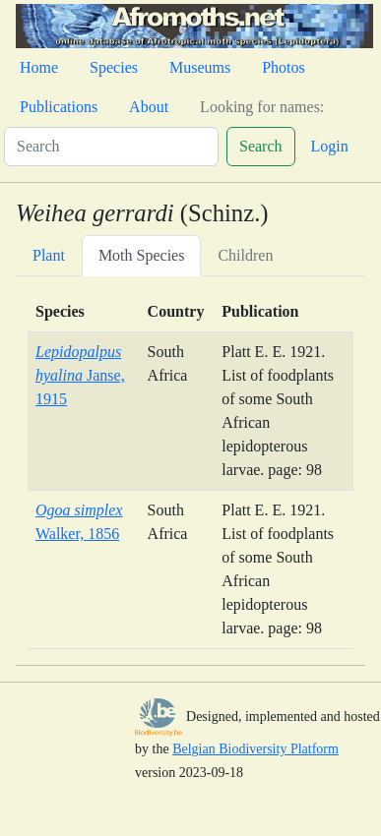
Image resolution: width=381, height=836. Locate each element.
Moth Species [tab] (141, 255)
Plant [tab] (48, 255)
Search (261, 146)
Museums (199, 67)
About (148, 106)
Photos (283, 67)
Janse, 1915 (80, 375)
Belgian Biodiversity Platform (255, 749)
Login (330, 146)
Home (39, 67)
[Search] (111, 146)
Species (114, 67)
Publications (58, 106)
